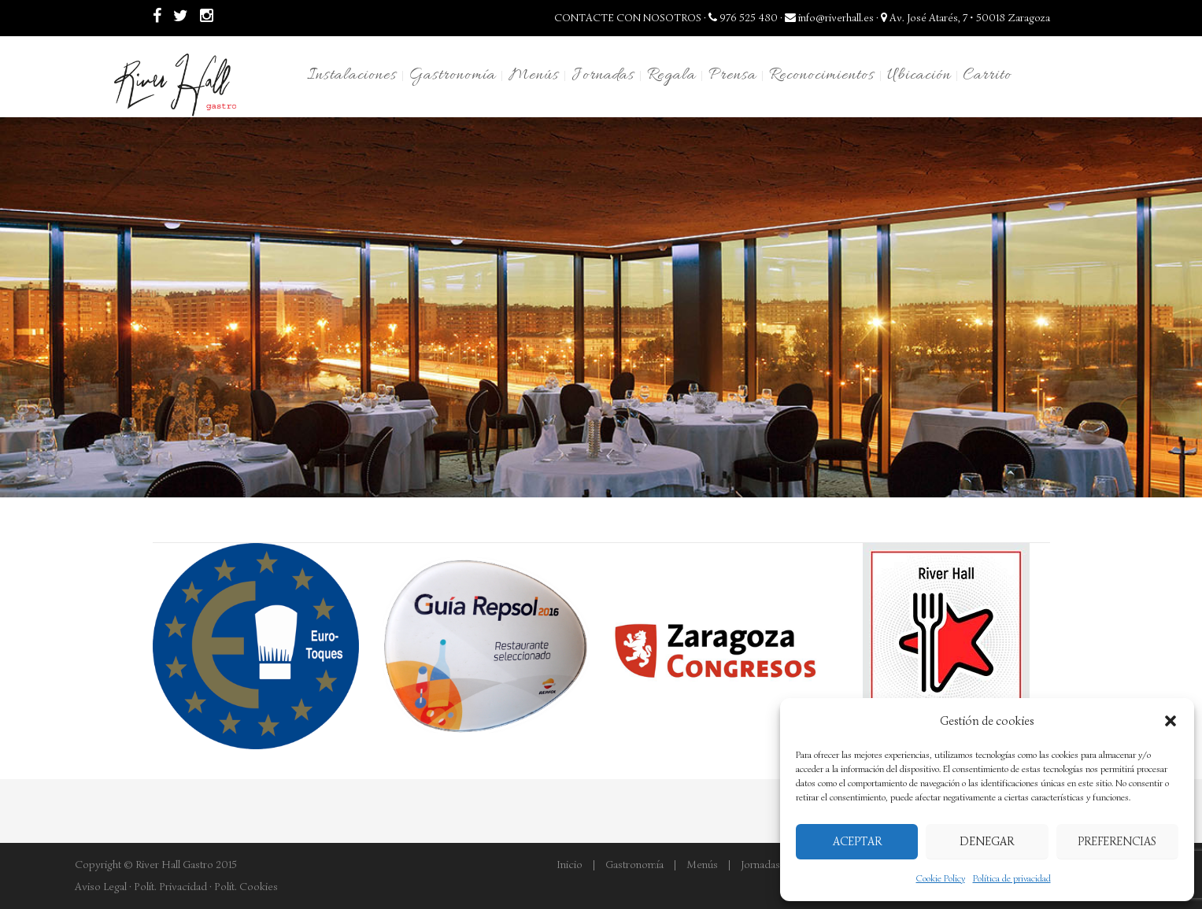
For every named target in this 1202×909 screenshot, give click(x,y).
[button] (1170, 721)
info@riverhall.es (829, 17)
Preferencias (1117, 841)
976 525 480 (743, 17)
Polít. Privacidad (170, 886)
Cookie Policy (940, 878)
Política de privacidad (1012, 878)
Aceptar (857, 841)
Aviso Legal (101, 886)
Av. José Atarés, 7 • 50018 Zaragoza (965, 17)
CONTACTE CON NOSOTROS (627, 17)
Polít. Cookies (246, 886)
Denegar (987, 841)
